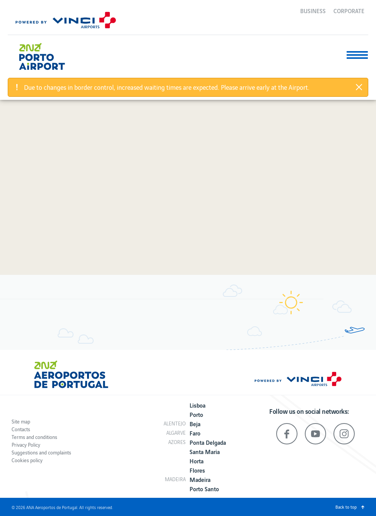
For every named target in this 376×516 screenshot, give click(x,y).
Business (313, 10)
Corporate (348, 10)
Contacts (21, 429)
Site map (21, 421)
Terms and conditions (34, 437)
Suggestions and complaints (41, 452)
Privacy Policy (26, 444)
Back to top (346, 507)
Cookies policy (27, 460)
